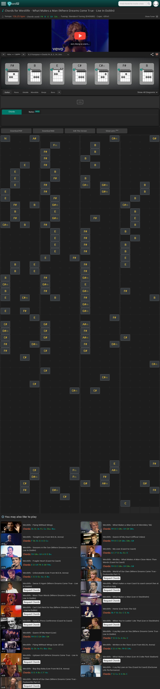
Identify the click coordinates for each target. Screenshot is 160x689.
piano (16, 92)
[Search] (148, 3)
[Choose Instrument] (59, 92)
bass (53, 92)
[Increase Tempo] (23, 54)
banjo (43, 92)
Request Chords (112, 578)
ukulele (25, 92)
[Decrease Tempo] (3, 54)
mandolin (34, 92)
